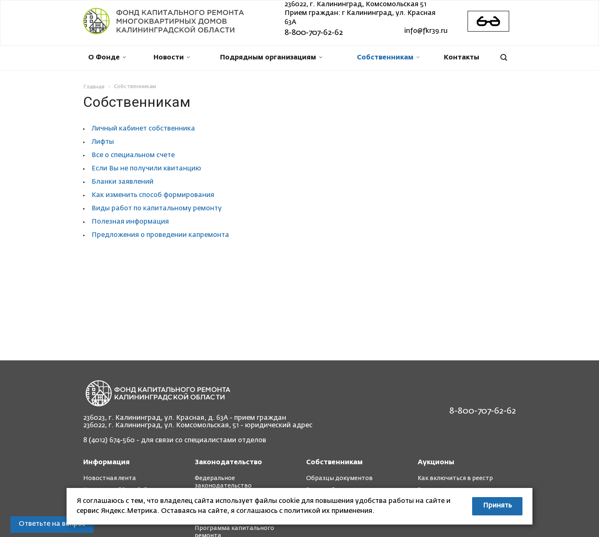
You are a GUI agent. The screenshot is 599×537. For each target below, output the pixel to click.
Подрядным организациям (271, 57)
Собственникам (388, 57)
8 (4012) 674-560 (109, 440)
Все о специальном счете (133, 155)
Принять (497, 506)
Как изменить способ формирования (153, 195)
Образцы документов (339, 478)
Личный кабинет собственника (143, 129)
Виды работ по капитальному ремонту (157, 208)
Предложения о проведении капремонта (160, 235)
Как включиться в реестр (455, 478)
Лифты (103, 142)
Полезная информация (130, 222)
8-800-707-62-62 (314, 33)
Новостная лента (109, 478)
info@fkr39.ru (426, 31)
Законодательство (228, 462)
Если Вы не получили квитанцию (146, 168)
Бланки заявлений (122, 182)
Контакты (461, 57)
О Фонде (107, 57)
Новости (171, 57)
